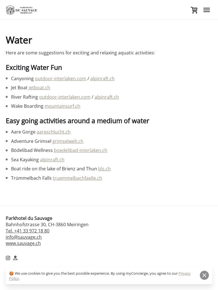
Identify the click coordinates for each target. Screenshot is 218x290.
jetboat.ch (39, 87)
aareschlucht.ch (54, 132)
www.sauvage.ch (23, 243)
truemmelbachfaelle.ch (77, 178)
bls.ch (104, 169)
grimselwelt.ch (68, 141)
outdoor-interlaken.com (60, 78)
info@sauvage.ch (24, 237)
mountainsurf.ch (62, 106)
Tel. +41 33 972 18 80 (27, 231)
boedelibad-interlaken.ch (80, 150)
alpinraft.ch (102, 78)
